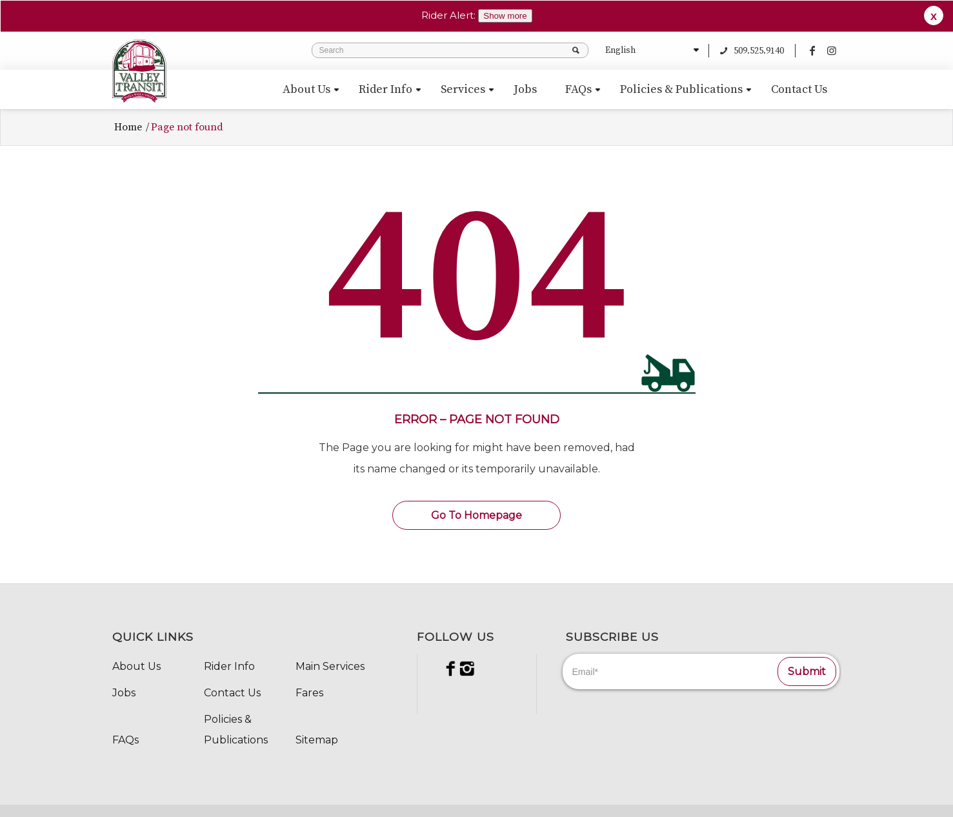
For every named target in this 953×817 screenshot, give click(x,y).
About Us (136, 662)
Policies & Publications (236, 725)
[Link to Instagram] (831, 46)
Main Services (330, 662)
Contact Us (232, 689)
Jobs (123, 689)
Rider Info (229, 662)
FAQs (125, 736)
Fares (309, 689)
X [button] (933, 16)
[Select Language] (650, 46)
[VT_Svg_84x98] (139, 67)
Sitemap (317, 736)
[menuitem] (306, 85)
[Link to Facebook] (812, 46)
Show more (505, 16)
